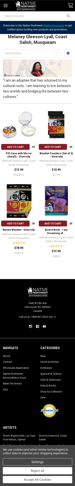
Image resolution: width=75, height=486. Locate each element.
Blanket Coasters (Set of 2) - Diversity (56, 155)
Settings (37, 462)
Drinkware (46, 367)
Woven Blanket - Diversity (19, 229)
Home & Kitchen (49, 361)
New (43, 356)
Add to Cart (15, 146)
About (6, 356)
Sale (42, 397)
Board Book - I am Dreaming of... (56, 231)
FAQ (5, 389)
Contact (7, 361)
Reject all (37, 471)
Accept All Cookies (37, 479)
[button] (68, 53)
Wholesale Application (16, 367)
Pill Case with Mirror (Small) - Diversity (19, 155)
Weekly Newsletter (54, 25)
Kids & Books (48, 385)
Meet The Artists (12, 383)
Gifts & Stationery (50, 379)
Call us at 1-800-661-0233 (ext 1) (37, 316)
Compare (33, 147)
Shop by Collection (51, 391)
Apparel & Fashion (51, 373)
